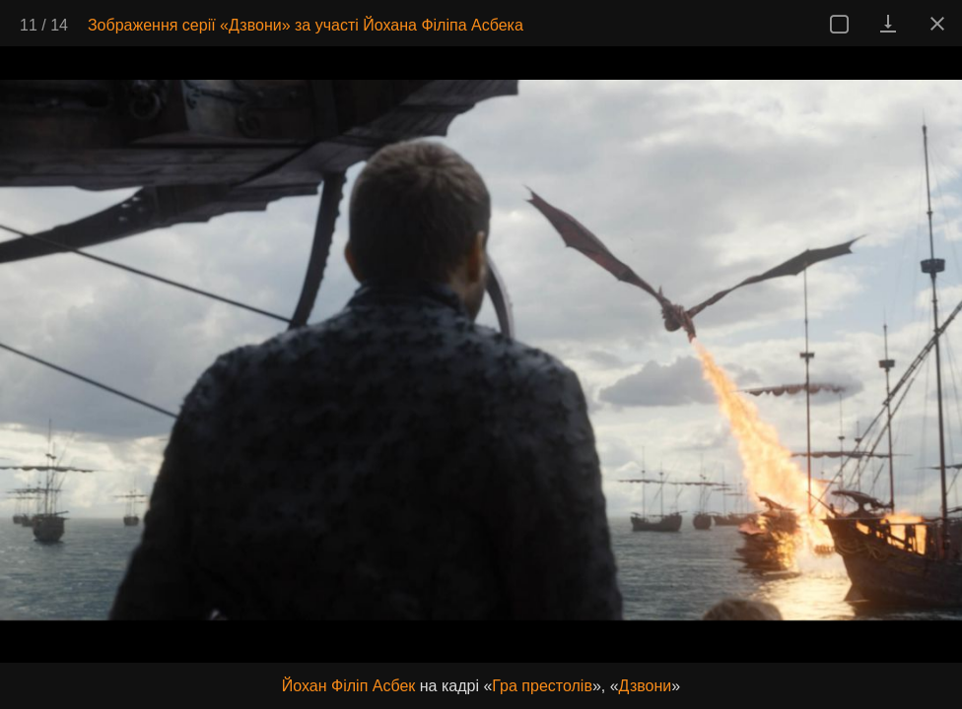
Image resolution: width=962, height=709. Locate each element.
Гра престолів (542, 685)
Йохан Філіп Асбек (349, 685)
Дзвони (645, 685)
